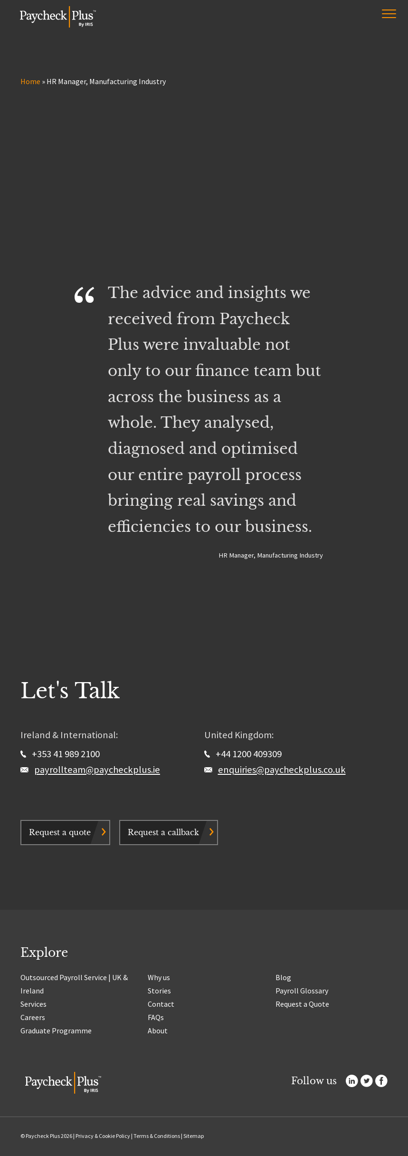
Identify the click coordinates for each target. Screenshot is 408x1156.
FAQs (156, 1017)
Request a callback (163, 832)
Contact (161, 1004)
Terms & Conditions (156, 1135)
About (158, 1030)
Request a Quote (302, 1004)
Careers (32, 1017)
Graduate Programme (56, 1030)
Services (33, 1004)
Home (30, 81)
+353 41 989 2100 (60, 754)
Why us (159, 977)
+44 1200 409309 (243, 754)
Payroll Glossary (301, 990)
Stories (159, 990)
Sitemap (193, 1135)
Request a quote (60, 832)
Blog (283, 977)
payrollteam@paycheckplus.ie (97, 769)
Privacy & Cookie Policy (103, 1135)
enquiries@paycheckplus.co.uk (282, 769)
